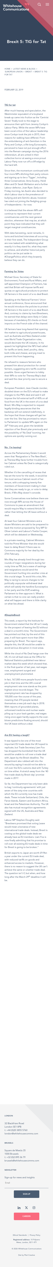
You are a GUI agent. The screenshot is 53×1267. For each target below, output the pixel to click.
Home (7, 69)
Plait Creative (29, 1255)
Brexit (28, 72)
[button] (47, 4)
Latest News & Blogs (24, 69)
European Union (14, 72)
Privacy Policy (35, 1235)
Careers (26, 1216)
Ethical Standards (20, 1235)
